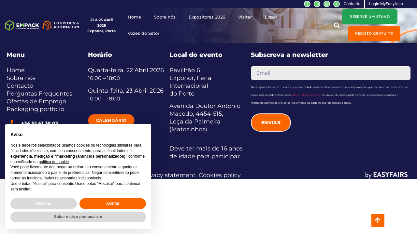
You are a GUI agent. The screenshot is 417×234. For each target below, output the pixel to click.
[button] (374, 33)
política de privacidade (306, 95)
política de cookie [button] (54, 162)
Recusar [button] (43, 203)
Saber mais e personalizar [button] (78, 216)
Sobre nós (165, 17)
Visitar (245, 17)
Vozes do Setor (143, 33)
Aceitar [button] (113, 203)
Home (134, 17)
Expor (271, 17)
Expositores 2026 (207, 17)
